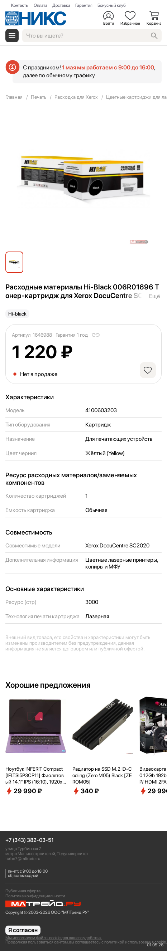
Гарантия (83, 5)
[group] (83, 179)
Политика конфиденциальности (35, 896)
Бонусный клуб (111, 5)
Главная (14, 97)
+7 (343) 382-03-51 (29, 840)
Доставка (61, 5)
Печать (38, 97)
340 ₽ (85, 791)
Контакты (20, 5)
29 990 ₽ (23, 791)
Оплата (40, 5)
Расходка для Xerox (76, 97)
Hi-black (17, 314)
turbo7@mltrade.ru (22, 859)
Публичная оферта (22, 891)
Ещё (154, 296)
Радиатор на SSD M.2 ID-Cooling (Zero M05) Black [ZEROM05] (102, 775)
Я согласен (23, 930)
